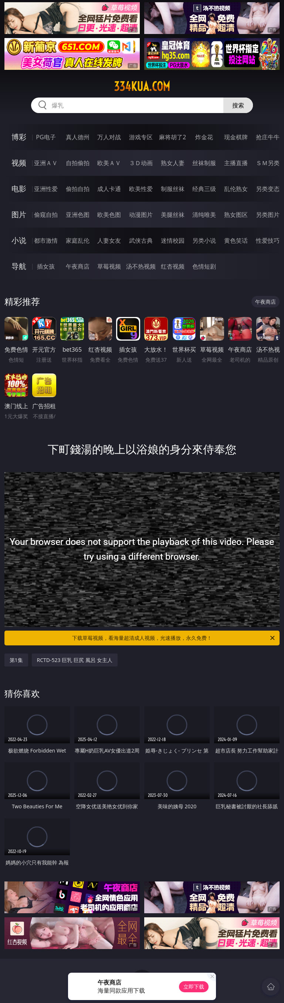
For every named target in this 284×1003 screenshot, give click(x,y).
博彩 (18, 137)
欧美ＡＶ (109, 163)
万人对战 (109, 137)
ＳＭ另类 (268, 163)
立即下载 (193, 986)
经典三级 (204, 189)
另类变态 (268, 189)
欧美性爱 (141, 189)
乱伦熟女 (236, 189)
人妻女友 (109, 240)
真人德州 (77, 137)
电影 (18, 189)
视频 (18, 163)
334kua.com (142, 86)
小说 (18, 240)
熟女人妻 (173, 163)
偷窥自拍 (46, 215)
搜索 (238, 105)
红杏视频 (173, 266)
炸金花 (204, 137)
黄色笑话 (236, 240)
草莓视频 (109, 266)
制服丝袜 (173, 189)
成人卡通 (109, 189)
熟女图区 (236, 215)
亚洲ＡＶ (46, 163)
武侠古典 (141, 240)
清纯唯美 (204, 215)
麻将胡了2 (172, 137)
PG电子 (45, 137)
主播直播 (236, 163)
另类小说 (204, 240)
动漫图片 (141, 215)
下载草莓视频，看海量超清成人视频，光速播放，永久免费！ (174, 638)
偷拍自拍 (77, 189)
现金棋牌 (236, 137)
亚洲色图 (77, 215)
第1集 (16, 659)
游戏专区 (141, 137)
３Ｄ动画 (141, 163)
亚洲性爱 (46, 189)
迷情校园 (173, 240)
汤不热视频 (141, 266)
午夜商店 (77, 266)
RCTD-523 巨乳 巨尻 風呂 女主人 (75, 659)
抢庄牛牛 (268, 137)
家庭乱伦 (77, 240)
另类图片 (268, 215)
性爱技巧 (268, 240)
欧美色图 (109, 215)
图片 (18, 214)
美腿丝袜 (173, 215)
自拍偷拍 (77, 163)
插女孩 (46, 266)
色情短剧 (204, 266)
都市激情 (46, 240)
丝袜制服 (204, 163)
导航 (18, 266)
